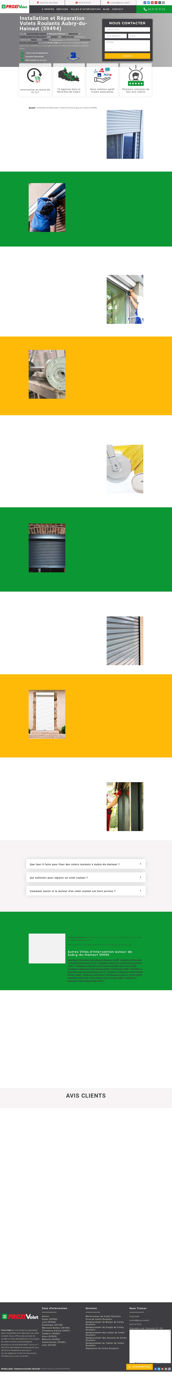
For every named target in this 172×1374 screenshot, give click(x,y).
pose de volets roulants (36, 34)
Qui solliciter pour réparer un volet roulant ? (59, 877)
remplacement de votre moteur (33, 37)
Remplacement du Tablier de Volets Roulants (105, 1344)
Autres (45, 1316)
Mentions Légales (7, 1369)
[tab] (86, 864)
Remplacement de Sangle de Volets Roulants (105, 1328)
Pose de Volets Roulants (99, 1319)
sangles (54, 37)
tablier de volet (67, 37)
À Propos (48, 9)
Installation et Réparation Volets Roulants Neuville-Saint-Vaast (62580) (106, 966)
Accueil (32, 108)
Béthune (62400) (51, 1339)
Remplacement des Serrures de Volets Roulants (106, 1339)
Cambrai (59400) (51, 1333)
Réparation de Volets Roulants (102, 1348)
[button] (139, 1367)
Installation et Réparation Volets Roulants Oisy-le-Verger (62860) (96, 978)
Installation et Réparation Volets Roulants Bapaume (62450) (93, 960)
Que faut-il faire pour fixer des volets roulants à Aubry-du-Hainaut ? (75, 864)
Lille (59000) (49, 1322)
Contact (118, 9)
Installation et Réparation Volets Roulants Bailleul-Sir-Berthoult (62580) (98, 969)
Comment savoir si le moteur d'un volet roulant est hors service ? (73, 891)
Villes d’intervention (86, 9)
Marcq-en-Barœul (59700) (56, 1328)
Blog (106, 9)
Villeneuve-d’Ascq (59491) (56, 1331)
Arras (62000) (49, 1336)
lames (33, 40)
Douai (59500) (50, 1319)
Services (62, 9)
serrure (45, 40)
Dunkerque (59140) (52, 1325)
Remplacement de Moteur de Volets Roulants (105, 1323)
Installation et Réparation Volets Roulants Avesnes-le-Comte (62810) (112, 975)
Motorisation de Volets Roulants (103, 1316)
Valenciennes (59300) (54, 1342)
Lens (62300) (49, 1345)
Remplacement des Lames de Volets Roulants (105, 1333)
